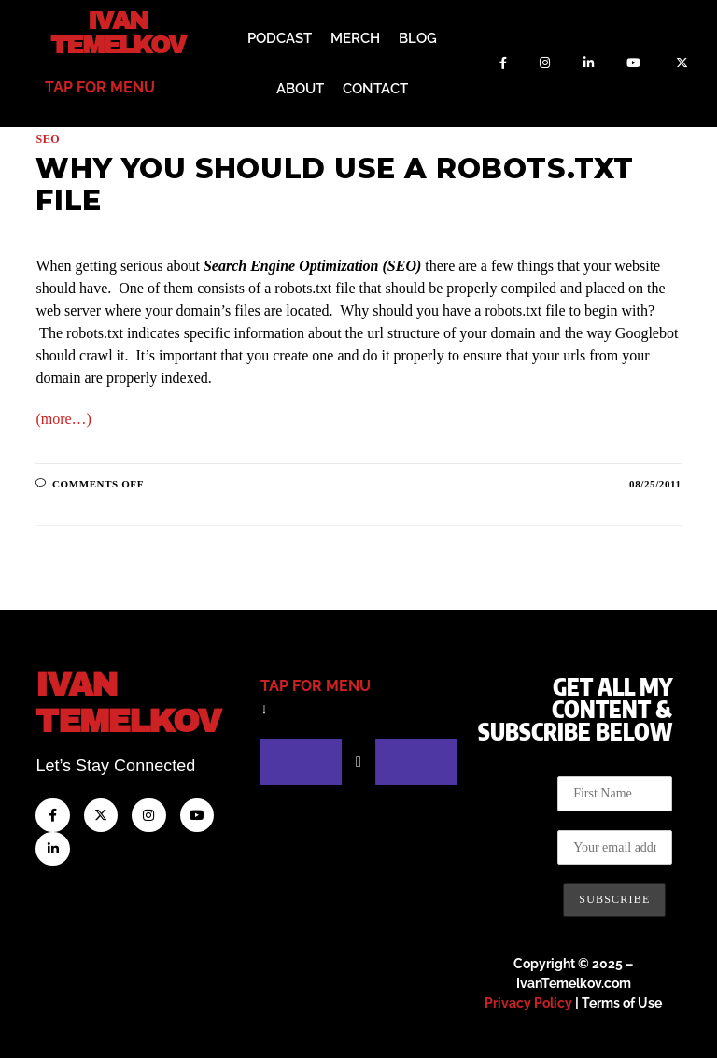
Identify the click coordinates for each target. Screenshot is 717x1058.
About (300, 87)
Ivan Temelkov (118, 32)
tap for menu (100, 85)
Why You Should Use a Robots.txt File (334, 182)
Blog (418, 37)
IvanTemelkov (139, 700)
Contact (375, 87)
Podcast (279, 37)
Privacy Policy (528, 1001)
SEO (47, 137)
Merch (355, 37)
